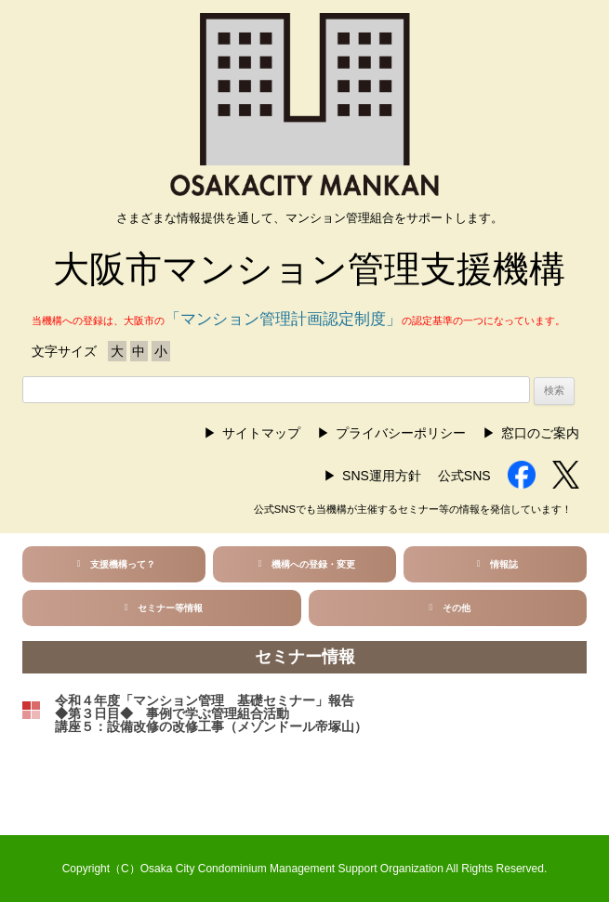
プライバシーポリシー (401, 432)
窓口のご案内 (540, 432)
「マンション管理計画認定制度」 (283, 319)
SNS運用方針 (381, 475)
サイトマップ (261, 432)
